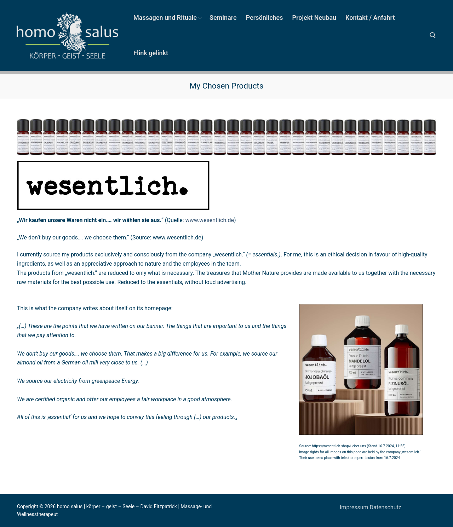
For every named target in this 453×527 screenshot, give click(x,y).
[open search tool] (433, 35)
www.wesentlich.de (209, 220)
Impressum (354, 507)
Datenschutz (385, 507)
